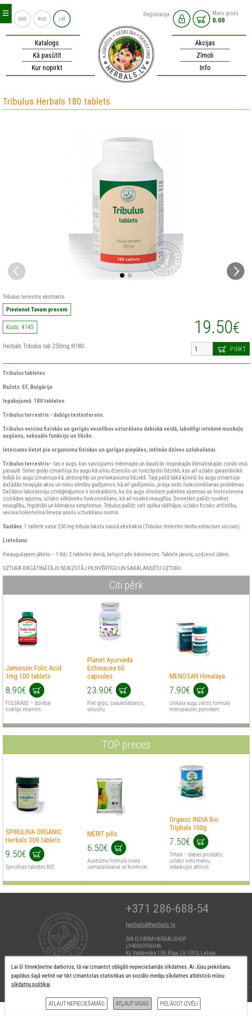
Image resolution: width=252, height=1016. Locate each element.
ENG (22, 19)
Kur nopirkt (47, 68)
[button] (236, 271)
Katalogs (47, 43)
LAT (62, 19)
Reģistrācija (156, 14)
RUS (42, 19)
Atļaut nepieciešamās (76, 1003)
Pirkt (238, 349)
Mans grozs (225, 17)
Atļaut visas (132, 1003)
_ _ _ (5, 11)
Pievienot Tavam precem (36, 309)
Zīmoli (205, 55)
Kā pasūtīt (47, 55)
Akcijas (205, 43)
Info (205, 68)
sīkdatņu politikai (30, 984)
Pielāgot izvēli (179, 1003)
